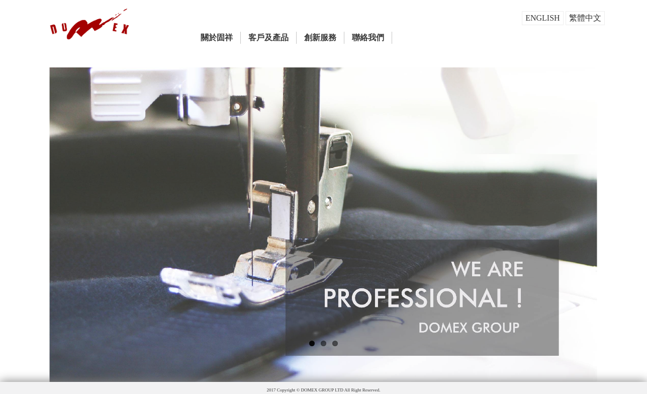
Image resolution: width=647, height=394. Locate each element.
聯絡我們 (368, 37)
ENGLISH (542, 18)
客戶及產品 (268, 37)
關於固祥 (217, 37)
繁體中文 (585, 18)
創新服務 (320, 37)
